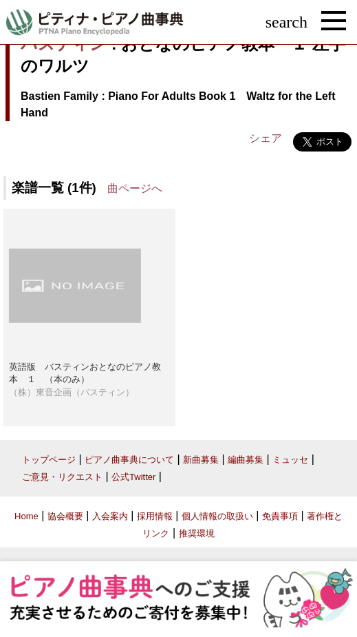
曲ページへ (134, 188)
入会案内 (110, 516)
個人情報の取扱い (217, 516)
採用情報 (155, 516)
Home (26, 516)
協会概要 (65, 516)
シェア (265, 138)
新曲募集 (201, 460)
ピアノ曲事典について (129, 460)
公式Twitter (133, 477)
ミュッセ (290, 460)
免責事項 (280, 516)
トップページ (49, 460)
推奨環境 (197, 533)
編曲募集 (245, 460)
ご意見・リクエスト (62, 477)
